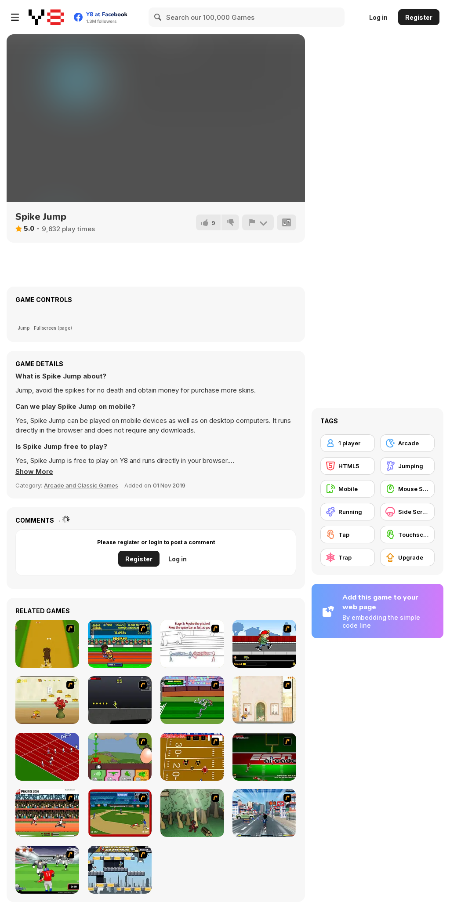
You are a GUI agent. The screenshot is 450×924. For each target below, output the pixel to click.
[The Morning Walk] (264, 700)
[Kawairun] (192, 813)
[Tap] (347, 534)
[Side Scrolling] (407, 511)
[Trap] (347, 557)
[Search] (158, 17)
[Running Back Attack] (47, 870)
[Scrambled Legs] (192, 757)
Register (418, 17)
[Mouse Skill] (407, 489)
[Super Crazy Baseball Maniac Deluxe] (192, 644)
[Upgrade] (407, 557)
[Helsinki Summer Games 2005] (120, 644)
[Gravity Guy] (120, 870)
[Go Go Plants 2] (120, 757)
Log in (378, 17)
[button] (34, 472)
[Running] (347, 511)
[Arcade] (407, 443)
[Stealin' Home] (120, 813)
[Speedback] (264, 757)
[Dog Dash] (47, 644)
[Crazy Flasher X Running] (120, 700)
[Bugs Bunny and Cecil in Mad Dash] (192, 700)
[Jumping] (407, 466)
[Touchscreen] (407, 534)
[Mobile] (347, 489)
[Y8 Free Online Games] (46, 17)
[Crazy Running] (264, 813)
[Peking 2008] (47, 813)
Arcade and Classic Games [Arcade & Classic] (81, 485)
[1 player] (347, 443)
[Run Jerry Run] (47, 700)
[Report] (258, 222)
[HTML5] (347, 466)
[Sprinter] (47, 757)
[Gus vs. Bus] (264, 644)
